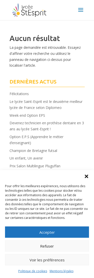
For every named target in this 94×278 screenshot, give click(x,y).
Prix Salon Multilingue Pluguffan (35, 166)
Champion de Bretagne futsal (33, 150)
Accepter (47, 232)
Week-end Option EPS (27, 115)
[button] (86, 176)
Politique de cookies (32, 271)
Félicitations (19, 93)
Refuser (47, 246)
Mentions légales (61, 271)
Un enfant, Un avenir (26, 158)
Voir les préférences (47, 259)
